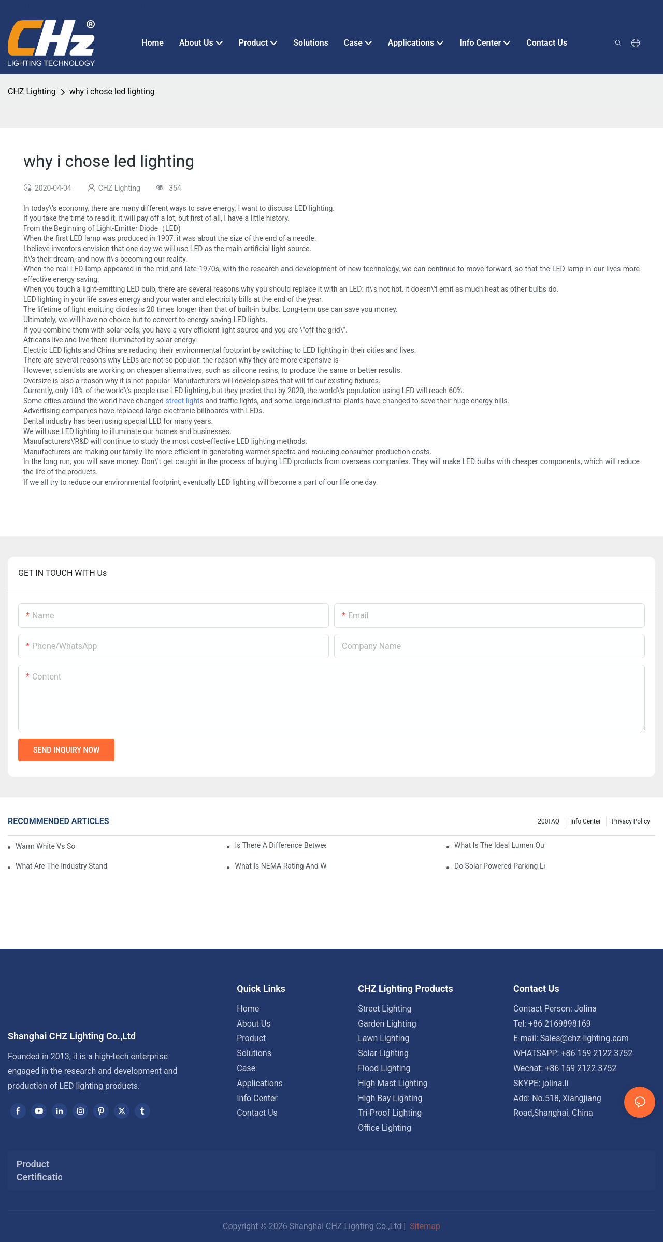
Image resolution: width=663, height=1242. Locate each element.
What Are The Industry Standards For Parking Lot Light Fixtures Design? (61, 866)
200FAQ (548, 821)
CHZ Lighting (32, 91)
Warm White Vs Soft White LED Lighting (45, 846)
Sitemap (424, 1226)
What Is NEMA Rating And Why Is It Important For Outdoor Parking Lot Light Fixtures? (280, 866)
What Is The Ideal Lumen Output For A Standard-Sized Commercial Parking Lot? (499, 845)
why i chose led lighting (112, 91)
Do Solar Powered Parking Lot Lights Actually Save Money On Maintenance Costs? (499, 866)
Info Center (585, 821)
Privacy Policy (631, 821)
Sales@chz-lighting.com (584, 1038)
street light (182, 401)
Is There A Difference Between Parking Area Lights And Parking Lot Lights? (280, 845)
